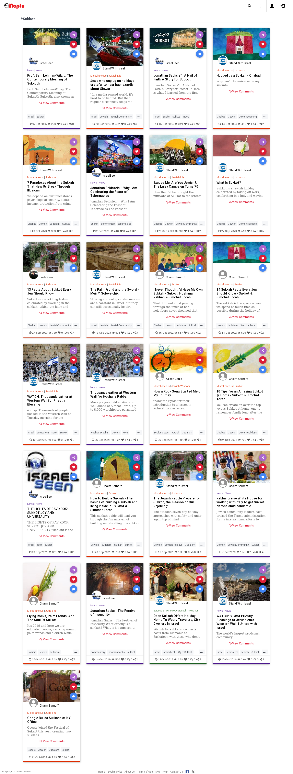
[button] (249, 6)
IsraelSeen (46, 63)
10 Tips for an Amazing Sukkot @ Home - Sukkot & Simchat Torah (239, 395)
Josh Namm (47, 277)
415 (242, 124)
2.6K (242, 659)
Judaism (240, 70)
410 (114, 231)
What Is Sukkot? (228, 182)
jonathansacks (116, 652)
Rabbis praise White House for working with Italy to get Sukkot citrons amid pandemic (240, 502)
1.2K (116, 440)
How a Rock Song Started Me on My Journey (177, 393)
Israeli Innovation (189, 610)
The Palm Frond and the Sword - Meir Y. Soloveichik (114, 291)
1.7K (52, 757)
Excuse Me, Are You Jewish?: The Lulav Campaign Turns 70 (175, 184)
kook (39, 544)
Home (101, 771)
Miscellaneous (98, 75)
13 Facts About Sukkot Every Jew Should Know (49, 291)
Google (32, 749)
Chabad (221, 116)
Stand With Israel (114, 68)
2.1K (52, 659)
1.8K (179, 440)
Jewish (104, 116)
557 (179, 332)
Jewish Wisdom (181, 386)
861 (53, 552)
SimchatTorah (248, 325)
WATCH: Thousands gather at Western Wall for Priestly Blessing (49, 400)
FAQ (157, 771)
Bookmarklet (115, 771)
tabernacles (124, 223)
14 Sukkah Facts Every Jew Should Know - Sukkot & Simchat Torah (236, 293)
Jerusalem (43, 432)
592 (52, 440)
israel (31, 544)
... (138, 116)
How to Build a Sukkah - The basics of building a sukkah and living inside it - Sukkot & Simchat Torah (113, 504)
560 (116, 659)
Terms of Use (145, 771)
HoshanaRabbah (100, 432)
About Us (130, 771)
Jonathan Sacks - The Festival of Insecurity (113, 613)
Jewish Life (114, 75)
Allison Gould (174, 379)
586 (242, 332)
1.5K (241, 552)
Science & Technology (165, 610)
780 (116, 552)
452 (116, 124)
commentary (108, 223)
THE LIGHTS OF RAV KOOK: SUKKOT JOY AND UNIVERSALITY (47, 513)
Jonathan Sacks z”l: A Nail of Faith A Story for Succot (175, 77)
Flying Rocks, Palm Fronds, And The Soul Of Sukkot (50, 618)
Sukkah (192, 325)
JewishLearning (248, 116)
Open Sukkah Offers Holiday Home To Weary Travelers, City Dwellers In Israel (176, 620)
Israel (31, 116)
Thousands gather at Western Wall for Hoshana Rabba (113, 394)
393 (52, 231)
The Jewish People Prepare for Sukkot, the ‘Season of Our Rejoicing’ (176, 502)
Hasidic (32, 652)
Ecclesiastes (161, 432)
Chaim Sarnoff (175, 277)
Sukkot (40, 116)
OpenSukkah (185, 652)
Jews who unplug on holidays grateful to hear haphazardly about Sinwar (112, 84)
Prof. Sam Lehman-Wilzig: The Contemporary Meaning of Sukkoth (50, 79)
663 (242, 231)
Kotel (54, 432)
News (30, 70)
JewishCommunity (121, 116)
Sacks (166, 116)
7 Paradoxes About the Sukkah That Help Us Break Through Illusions (50, 186)
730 (53, 332)
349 (179, 124)
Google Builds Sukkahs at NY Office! (49, 720)
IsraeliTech (169, 652)
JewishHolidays (248, 223)
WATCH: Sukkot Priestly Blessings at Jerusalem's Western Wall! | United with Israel (236, 622)
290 (52, 124)
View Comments (52, 103)
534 (116, 332)
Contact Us (176, 771)
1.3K (179, 552)
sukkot (48, 544)
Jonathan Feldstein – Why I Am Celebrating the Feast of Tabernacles (113, 192)
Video (186, 116)
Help (165, 771)
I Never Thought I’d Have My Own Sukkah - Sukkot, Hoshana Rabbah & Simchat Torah (178, 293)
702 (179, 231)
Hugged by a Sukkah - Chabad (238, 75)
